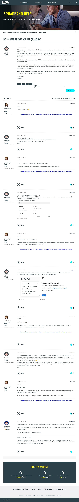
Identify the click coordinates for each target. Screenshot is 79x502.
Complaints (28, 495)
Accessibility (21, 495)
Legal (34, 495)
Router (27, 83)
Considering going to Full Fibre (45, 476)
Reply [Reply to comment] (71, 127)
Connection (19, 83)
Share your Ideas (30, 114)
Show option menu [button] (75, 32)
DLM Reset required (63, 476)
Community (71, 2)
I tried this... (21, 299)
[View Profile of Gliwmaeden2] (7, 426)
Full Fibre (43, 477)
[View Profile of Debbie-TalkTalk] (9, 108)
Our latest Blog (21, 114)
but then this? (42, 299)
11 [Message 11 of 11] (72, 47)
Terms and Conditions (50, 495)
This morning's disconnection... (22, 218)
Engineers (23, 83)
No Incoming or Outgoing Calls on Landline (21, 476)
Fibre (61, 477)
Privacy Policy (40, 495)
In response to (9, 114)
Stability (30, 83)
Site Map (59, 495)
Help (33, 489)
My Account (48, 489)
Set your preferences (68, 114)
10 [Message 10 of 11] (72, 421)
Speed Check (60, 489)
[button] (77, 2)
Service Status (38, 114)
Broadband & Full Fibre (20, 489)
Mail (39, 489)
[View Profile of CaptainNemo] (7, 52)
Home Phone (19, 477)
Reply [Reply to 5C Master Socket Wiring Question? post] (69, 90)
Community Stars (58, 114)
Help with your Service (47, 114)
